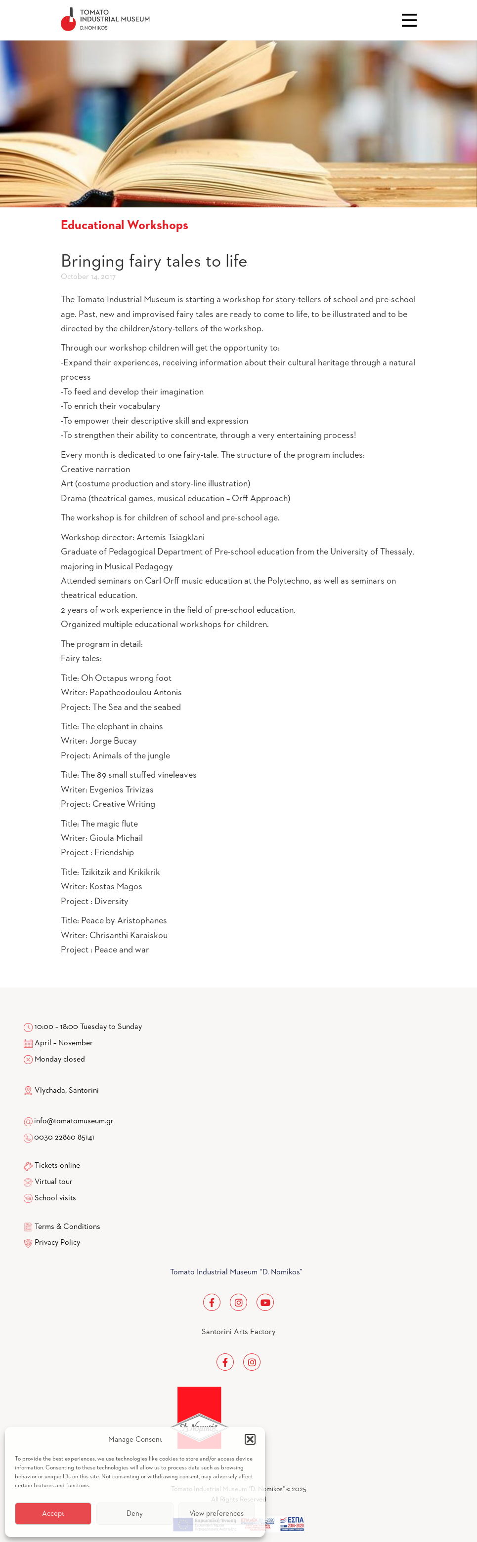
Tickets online (57, 1166)
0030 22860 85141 (63, 1138)
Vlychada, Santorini (61, 1091)
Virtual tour (54, 1182)
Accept (53, 1513)
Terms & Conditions (67, 1227)
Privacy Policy (57, 1243)
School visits (55, 1198)
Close (409, 20)
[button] (250, 1439)
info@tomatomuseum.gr (74, 1121)
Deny (135, 1513)
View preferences (216, 1513)
